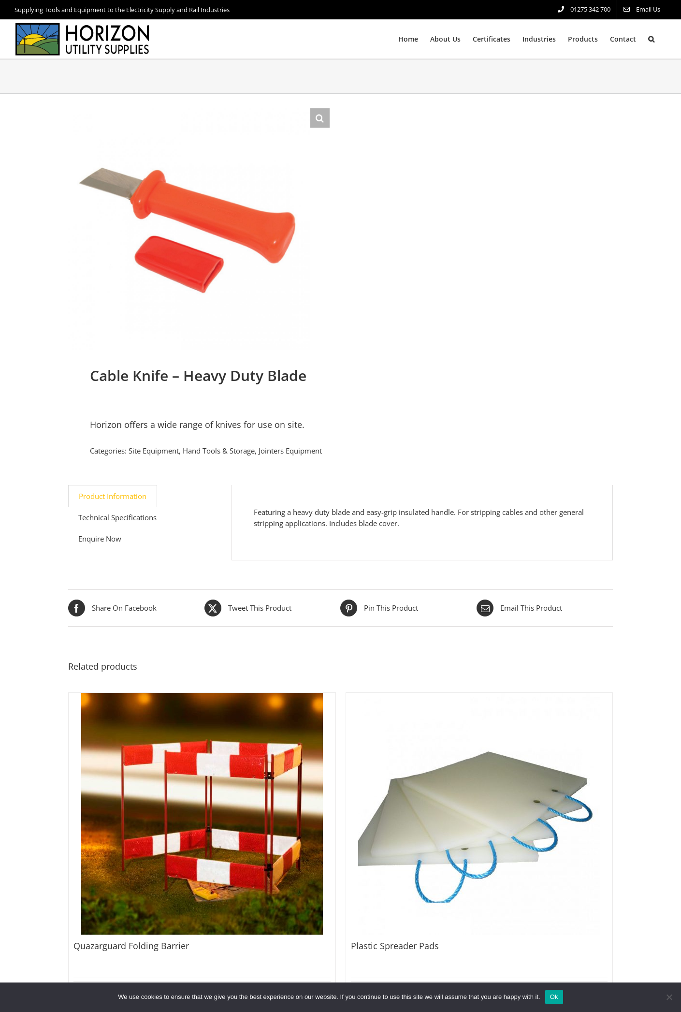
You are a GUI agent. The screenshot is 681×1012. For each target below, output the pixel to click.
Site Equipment (154, 450)
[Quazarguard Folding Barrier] (202, 814)
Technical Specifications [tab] (117, 517)
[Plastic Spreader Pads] (479, 814)
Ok (554, 996)
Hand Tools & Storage (219, 450)
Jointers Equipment (290, 450)
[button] (651, 39)
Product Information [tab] (112, 496)
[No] (669, 997)
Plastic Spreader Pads (395, 946)
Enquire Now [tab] (99, 538)
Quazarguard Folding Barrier (131, 946)
